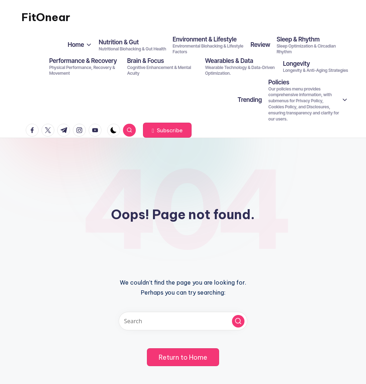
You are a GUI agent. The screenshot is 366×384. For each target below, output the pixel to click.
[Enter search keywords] (183, 321)
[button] (167, 130)
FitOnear (45, 17)
